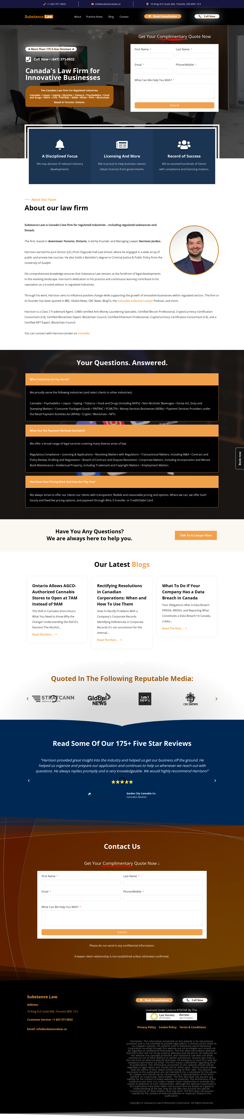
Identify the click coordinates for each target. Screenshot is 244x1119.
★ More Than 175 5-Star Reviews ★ (51, 49)
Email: (31, 1029)
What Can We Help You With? (153, 80)
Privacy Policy (146, 1027)
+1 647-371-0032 (62, 1019)
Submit (174, 105)
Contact (124, 16)
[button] (27, 699)
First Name (142, 49)
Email (138, 65)
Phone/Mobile (185, 65)
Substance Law (42, 996)
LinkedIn (84, 333)
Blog (111, 16)
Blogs (141, 564)
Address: (33, 1005)
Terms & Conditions (192, 1027)
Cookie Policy (168, 1027)
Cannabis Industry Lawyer (135, 301)
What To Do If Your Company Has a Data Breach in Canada (183, 592)
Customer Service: (39, 1019)
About (77, 16)
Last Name (182, 49)
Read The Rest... (44, 634)
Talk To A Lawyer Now (196, 535)
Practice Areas (94, 16)
